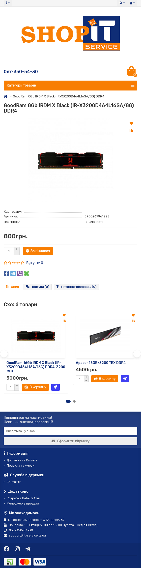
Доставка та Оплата (20, 460)
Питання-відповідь (76, 287)
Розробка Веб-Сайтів (22, 498)
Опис (12, 287)
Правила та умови (19, 465)
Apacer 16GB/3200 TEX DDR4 (101, 363)
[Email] (70, 431)
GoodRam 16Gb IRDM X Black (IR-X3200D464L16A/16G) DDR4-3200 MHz (35, 367)
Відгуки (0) (37, 287)
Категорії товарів (70, 85)
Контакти (12, 482)
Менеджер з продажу (22, 503)
